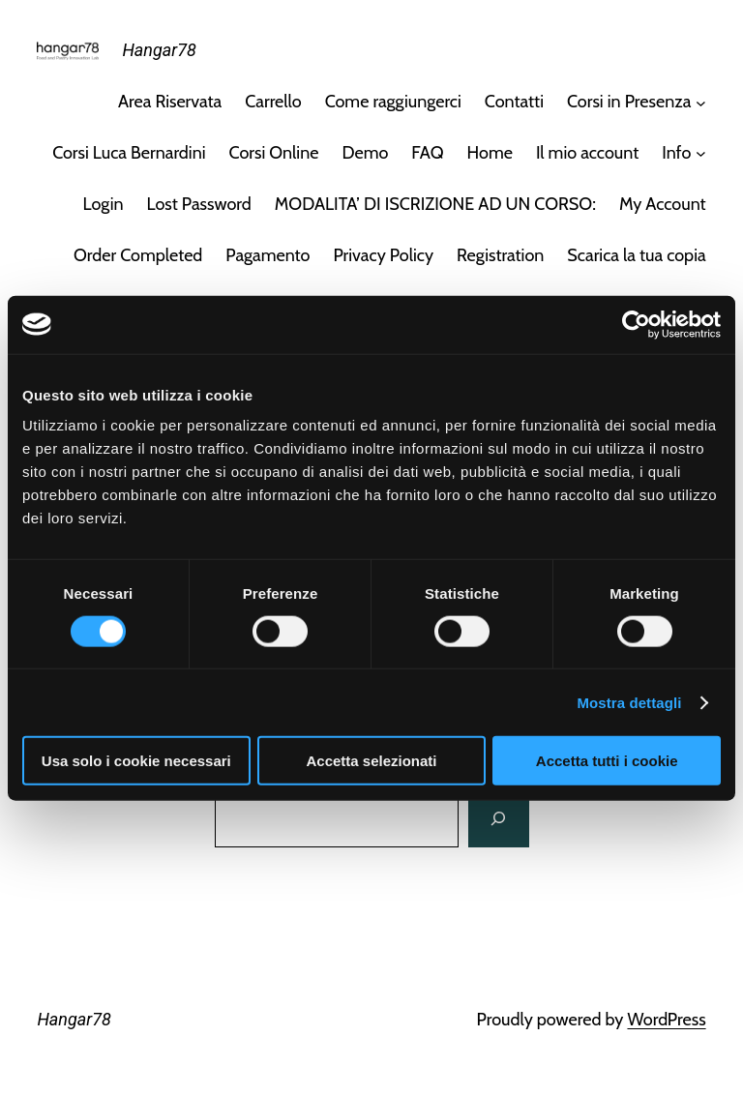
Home (490, 152)
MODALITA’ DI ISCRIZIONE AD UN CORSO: (435, 204)
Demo (365, 152)
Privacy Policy (383, 255)
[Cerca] (498, 818)
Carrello (273, 101)
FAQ (427, 152)
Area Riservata (170, 101)
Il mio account (587, 152)
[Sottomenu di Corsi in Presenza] (701, 102)
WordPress (666, 1019)
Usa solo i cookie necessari (136, 761)
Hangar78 (158, 50)
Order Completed (138, 255)
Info (676, 152)
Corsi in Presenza (629, 101)
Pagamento (267, 255)
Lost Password (199, 204)
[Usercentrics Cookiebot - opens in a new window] (636, 324)
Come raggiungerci (393, 101)
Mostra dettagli (629, 702)
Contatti (514, 101)
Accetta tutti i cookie (607, 761)
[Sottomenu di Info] (701, 153)
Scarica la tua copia (636, 255)
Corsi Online (274, 152)
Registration (500, 255)
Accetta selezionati (371, 761)
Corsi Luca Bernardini (128, 152)
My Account (662, 204)
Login (103, 204)
